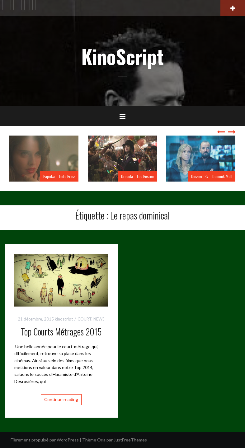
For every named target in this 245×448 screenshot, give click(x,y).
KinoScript (122, 56)
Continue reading (61, 399)
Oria (101, 439)
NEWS (99, 318)
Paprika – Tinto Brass (59, 176)
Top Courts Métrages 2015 (61, 331)
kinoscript (64, 318)
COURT (85, 318)
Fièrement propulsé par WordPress (45, 439)
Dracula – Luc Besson (137, 176)
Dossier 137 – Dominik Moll (211, 176)
